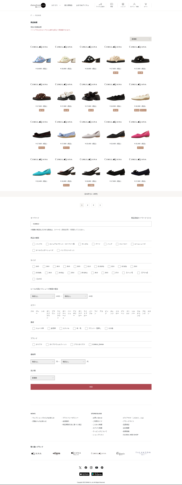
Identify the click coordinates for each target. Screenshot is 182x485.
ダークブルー (80, 313)
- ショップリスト (98, 435)
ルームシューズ (139, 244)
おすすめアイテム (82, 5)
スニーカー (123, 244)
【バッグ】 (130, 273)
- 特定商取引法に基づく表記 (72, 424)
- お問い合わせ (97, 418)
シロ (42, 311)
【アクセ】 (145, 273)
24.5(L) (61, 273)
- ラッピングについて (99, 431)
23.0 (135, 266)
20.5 (78, 266)
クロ (32, 311)
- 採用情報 (126, 431)
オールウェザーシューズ (44, 250)
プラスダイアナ (79, 344)
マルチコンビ (138, 313)
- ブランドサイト (128, 421)
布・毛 (79, 328)
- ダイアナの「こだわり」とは (133, 418)
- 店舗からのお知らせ (39, 421)
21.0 (88, 266)
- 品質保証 (126, 424)
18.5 (37, 266)
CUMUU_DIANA (98, 344)
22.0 (112, 266)
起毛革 (53, 328)
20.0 (68, 266)
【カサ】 (39, 279)
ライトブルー (85, 313)
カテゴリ (54, 5)
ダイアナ (39, 344)
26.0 (96, 273)
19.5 (57, 266)
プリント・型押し (95, 328)
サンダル (85, 244)
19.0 (47, 266)
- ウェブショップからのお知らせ (43, 418)
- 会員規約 (65, 421)
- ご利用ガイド (97, 421)
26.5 (106, 273)
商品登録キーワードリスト (141, 218)
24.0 (50, 273)
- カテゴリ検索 (97, 428)
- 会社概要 (126, 428)
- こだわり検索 (97, 424)
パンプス (39, 244)
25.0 (72, 273)
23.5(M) (38, 273)
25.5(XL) (84, 273)
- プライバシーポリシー (70, 418)
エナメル (66, 328)
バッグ (109, 244)
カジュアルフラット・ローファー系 (62, 244)
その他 (110, 328)
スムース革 (40, 328)
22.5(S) (124, 266)
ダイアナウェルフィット (58, 344)
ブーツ (97, 244)
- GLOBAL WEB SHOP (130, 435)
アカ (101, 311)
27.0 (116, 273)
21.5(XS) (101, 266)
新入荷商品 (68, 5)
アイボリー (74, 313)
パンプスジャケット (67, 250)
